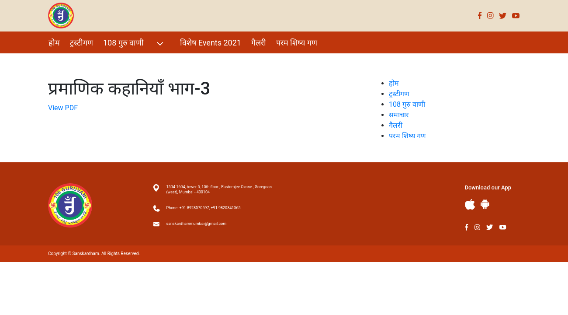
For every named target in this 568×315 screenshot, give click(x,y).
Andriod (485, 204)
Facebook (480, 15)
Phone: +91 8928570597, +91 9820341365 (203, 208)
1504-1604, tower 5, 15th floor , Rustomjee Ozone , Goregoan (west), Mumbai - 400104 (219, 189)
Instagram (490, 15)
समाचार (399, 115)
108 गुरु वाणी (134, 43)
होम (54, 42)
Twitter (503, 15)
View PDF (63, 108)
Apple (470, 204)
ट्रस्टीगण (81, 42)
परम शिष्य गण (296, 42)
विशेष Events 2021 (210, 42)
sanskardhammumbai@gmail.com (196, 223)
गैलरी (258, 42)
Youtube (516, 15)
